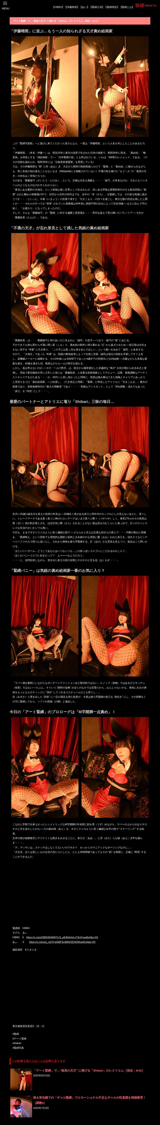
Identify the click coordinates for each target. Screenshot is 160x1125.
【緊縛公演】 (96, 7)
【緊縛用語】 (111, 7)
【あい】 (84, 7)
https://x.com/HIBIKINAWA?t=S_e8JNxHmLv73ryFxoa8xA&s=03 (62, 937)
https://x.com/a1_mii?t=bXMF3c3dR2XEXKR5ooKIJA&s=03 (62, 942)
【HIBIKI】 (58, 7)
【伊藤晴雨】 (71, 7)
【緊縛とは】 (126, 7)
